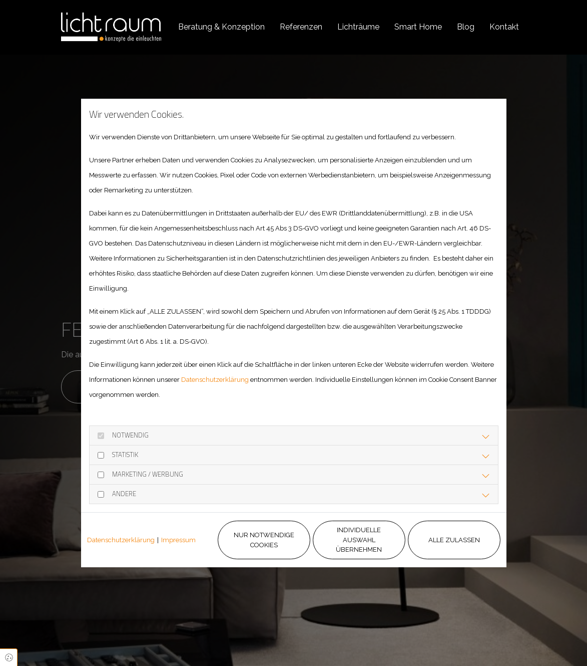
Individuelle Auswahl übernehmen (359, 539)
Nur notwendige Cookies (264, 540)
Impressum (178, 540)
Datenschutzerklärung (215, 379)
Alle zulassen (454, 540)
